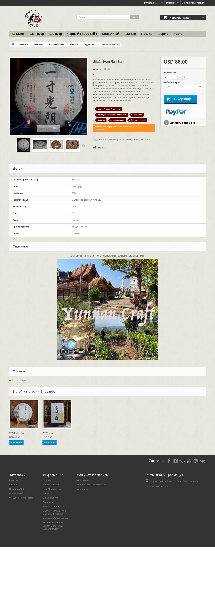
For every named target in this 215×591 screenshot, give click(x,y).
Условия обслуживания (55, 518)
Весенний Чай (17, 489)
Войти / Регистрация (193, 3)
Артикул (97, 69)
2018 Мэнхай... (18, 433)
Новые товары (51, 484)
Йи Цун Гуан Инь (138, 120)
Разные (130, 34)
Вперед (83, 145)
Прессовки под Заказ (20, 515)
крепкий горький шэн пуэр (109, 109)
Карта (178, 34)
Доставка (48, 502)
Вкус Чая (48, 543)
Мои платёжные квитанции (91, 484)
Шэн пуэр (37, 34)
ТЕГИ (45, 552)
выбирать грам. (173, 82)
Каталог (18, 34)
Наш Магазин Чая (52, 489)
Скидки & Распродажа (21, 498)
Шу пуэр (55, 34)
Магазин (23, 44)
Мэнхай (74, 44)
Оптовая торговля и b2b (56, 534)
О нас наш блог (51, 498)
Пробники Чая (50, 539)
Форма (163, 34)
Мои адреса (82, 489)
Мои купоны (83, 498)
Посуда (147, 34)
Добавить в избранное (182, 123)
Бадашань (89, 44)
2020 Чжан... (49, 433)
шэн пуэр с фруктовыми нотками (112, 115)
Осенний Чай (16, 493)
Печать (102, 147)
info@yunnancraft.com (169, 492)
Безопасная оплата (53, 506)
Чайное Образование (20, 502)
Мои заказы (82, 480)
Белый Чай (110, 34)
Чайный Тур (49, 530)
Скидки (47, 480)
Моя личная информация (90, 493)
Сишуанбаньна (56, 44)
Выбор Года (15, 511)
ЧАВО (46, 547)
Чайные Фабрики (18, 506)
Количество (170, 72)
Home (46, 493)
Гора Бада (137, 115)
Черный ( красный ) (82, 34)
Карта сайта (49, 563)
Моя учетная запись (92, 475)
